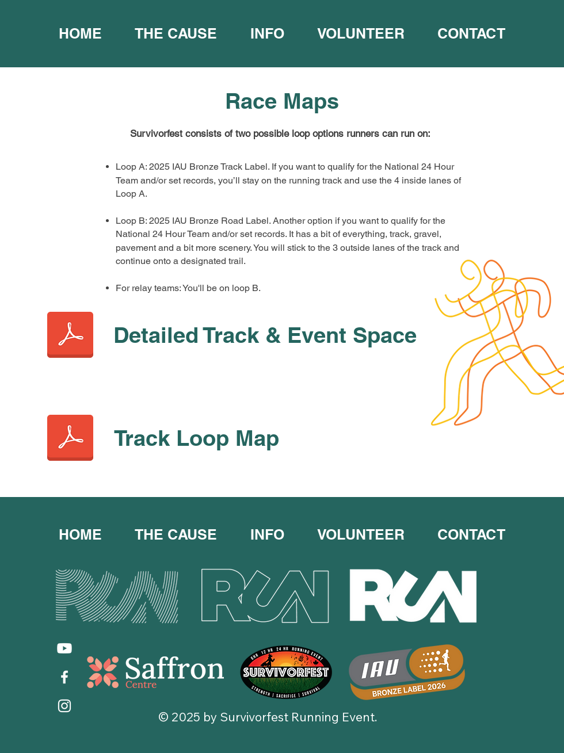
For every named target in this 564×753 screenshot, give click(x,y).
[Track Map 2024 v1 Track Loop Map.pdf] (70, 439)
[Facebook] (64, 677)
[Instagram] (64, 705)
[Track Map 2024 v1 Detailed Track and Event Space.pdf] (70, 336)
